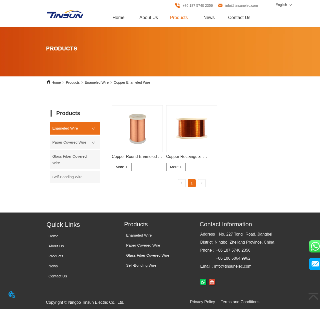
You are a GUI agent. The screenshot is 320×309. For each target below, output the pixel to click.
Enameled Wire (97, 82)
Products (73, 82)
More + (122, 167)
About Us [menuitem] (149, 17)
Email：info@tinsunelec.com (226, 266)
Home (56, 82)
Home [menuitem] (118, 17)
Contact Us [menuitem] (239, 17)
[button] (179, 17)
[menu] (179, 17)
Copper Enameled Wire (132, 82)
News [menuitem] (209, 17)
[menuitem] (179, 17)
